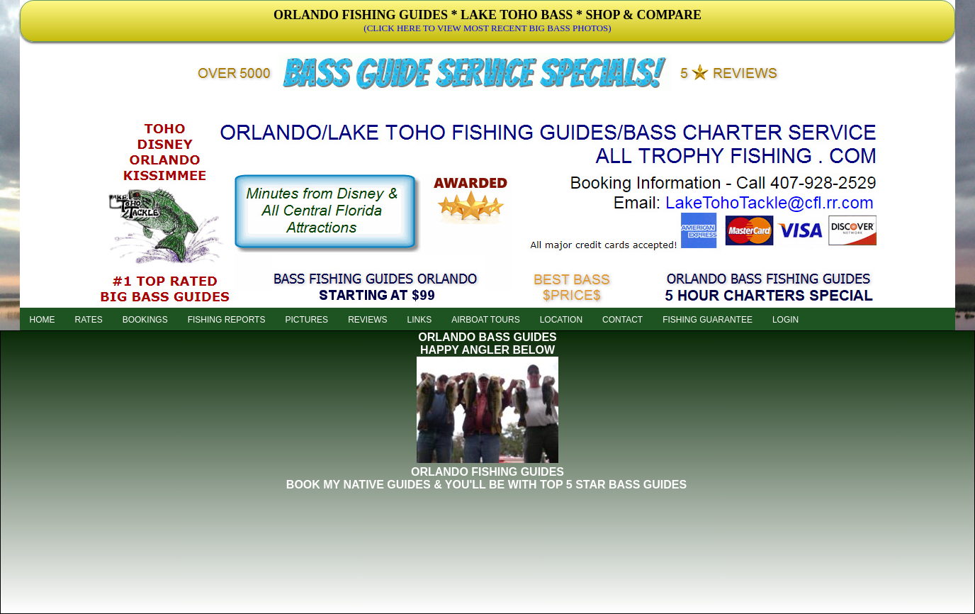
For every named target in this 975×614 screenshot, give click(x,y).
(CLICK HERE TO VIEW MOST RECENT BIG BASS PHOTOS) (487, 28)
